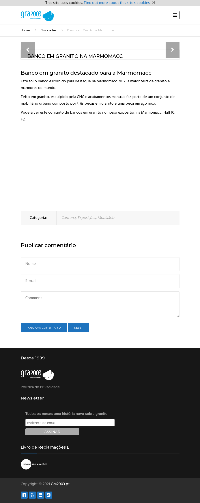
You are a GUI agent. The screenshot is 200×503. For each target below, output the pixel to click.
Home (25, 30)
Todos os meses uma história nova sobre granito (66, 414)
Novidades (48, 30)
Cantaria (68, 218)
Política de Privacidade (40, 387)
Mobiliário (105, 218)
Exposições (86, 218)
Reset (78, 327)
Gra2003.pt (60, 484)
